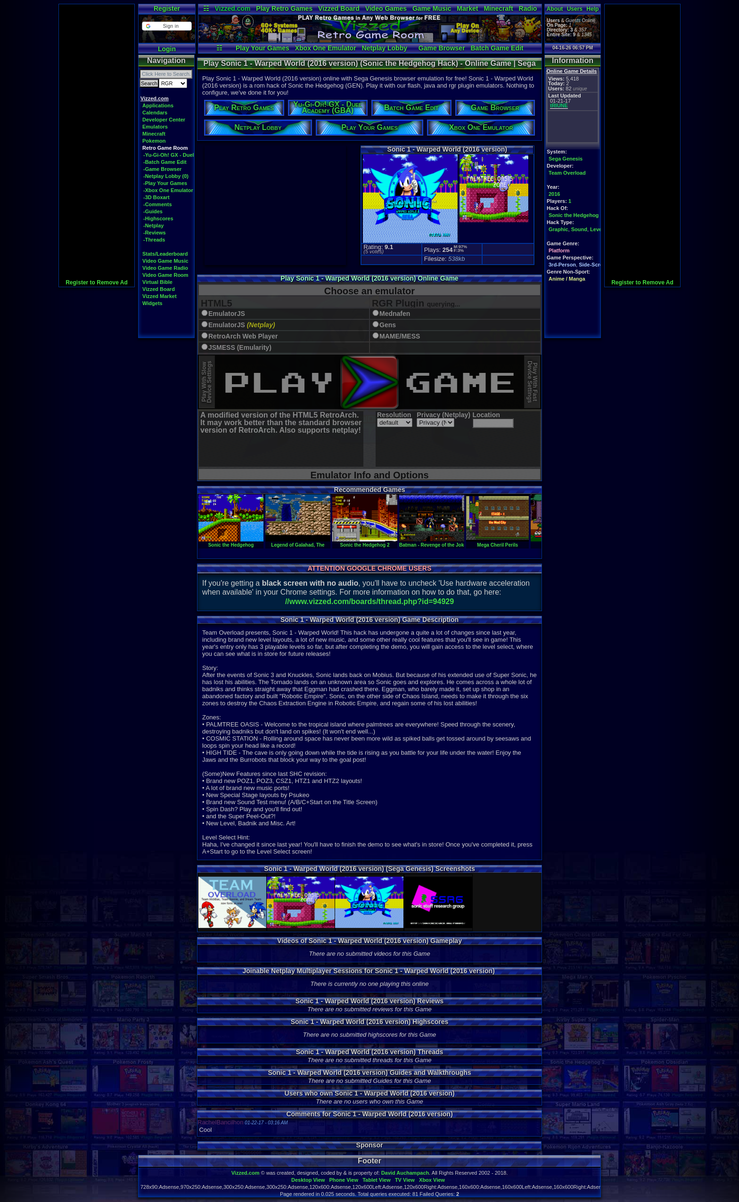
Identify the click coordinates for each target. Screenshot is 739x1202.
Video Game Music (165, 261)
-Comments (157, 204)
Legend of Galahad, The (297, 542)
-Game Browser (162, 169)
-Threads (154, 239)
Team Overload (567, 173)
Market (467, 8)
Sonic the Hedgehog (574, 215)
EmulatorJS (226, 313)
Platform (559, 250)
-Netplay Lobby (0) (166, 176)
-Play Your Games (165, 183)
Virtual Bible (157, 282)
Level (596, 229)
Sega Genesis (566, 158)
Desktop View (308, 1180)
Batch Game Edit (496, 48)
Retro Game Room (165, 148)
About (555, 9)
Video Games (386, 8)
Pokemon (154, 141)
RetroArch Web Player (243, 336)
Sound (579, 229)
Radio (528, 8)
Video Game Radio (165, 268)
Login (167, 49)
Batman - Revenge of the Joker (433, 542)
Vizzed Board (339, 8)
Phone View (343, 1180)
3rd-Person (562, 264)
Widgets (152, 303)
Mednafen (394, 313)
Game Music (431, 8)
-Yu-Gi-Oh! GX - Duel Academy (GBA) (189, 155)
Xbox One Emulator (325, 48)
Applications (157, 105)
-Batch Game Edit (165, 162)
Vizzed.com (232, 8)
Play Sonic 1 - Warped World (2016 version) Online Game (369, 278)
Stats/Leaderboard (165, 254)
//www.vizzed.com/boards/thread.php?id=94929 (369, 601)
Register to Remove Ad (97, 282)
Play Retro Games (284, 8)
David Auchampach (405, 1173)
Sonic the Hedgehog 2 (364, 542)
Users (575, 9)
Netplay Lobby (384, 48)
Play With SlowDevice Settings (207, 382)
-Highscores (158, 218)
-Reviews (154, 232)
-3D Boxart (156, 197)
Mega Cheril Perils (497, 542)
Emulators (155, 126)
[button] (166, 26)
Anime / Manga (567, 279)
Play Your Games (262, 48)
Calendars (154, 112)
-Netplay (153, 225)
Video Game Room (165, 275)
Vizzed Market (159, 296)
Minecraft (498, 8)
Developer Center (163, 119)
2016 (554, 194)
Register (167, 8)
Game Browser (442, 48)
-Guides (153, 211)
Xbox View (432, 1180)
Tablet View (376, 1180)
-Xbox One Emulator (168, 190)
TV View (405, 1180)
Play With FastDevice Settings (532, 382)
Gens (387, 325)
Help (592, 9)
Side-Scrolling (596, 264)
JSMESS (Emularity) (239, 347)
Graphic (558, 229)
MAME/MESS (399, 336)
